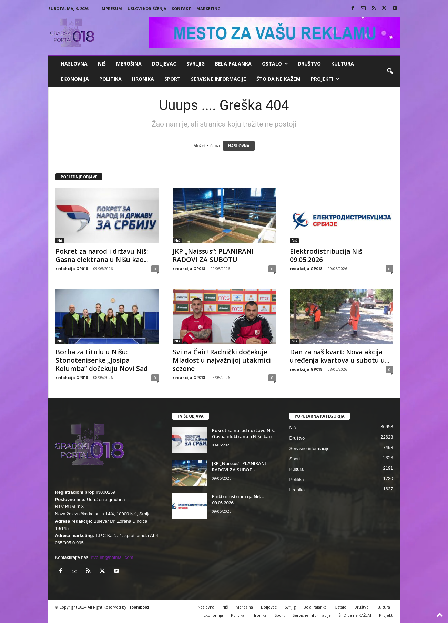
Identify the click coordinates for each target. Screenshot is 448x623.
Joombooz (140, 607)
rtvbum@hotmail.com (112, 557)
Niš (102, 63)
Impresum (111, 8)
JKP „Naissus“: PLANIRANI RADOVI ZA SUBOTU (213, 255)
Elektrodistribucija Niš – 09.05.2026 (328, 255)
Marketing (208, 8)
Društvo (309, 63)
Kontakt (181, 8)
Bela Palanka (233, 63)
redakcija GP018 (71, 268)
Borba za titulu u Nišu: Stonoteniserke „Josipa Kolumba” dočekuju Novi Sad (101, 360)
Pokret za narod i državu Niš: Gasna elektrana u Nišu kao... (101, 255)
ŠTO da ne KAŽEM (278, 79)
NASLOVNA (239, 146)
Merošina (129, 63)
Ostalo (275, 63)
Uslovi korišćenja (147, 8)
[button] (389, 71)
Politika (110, 79)
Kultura (342, 63)
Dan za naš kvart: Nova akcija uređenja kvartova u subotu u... (339, 356)
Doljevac (164, 63)
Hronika (143, 79)
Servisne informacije (218, 79)
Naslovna (74, 63)
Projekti (325, 79)
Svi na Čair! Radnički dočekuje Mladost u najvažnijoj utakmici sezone (222, 360)
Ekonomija (75, 79)
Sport (172, 79)
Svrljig (195, 63)
